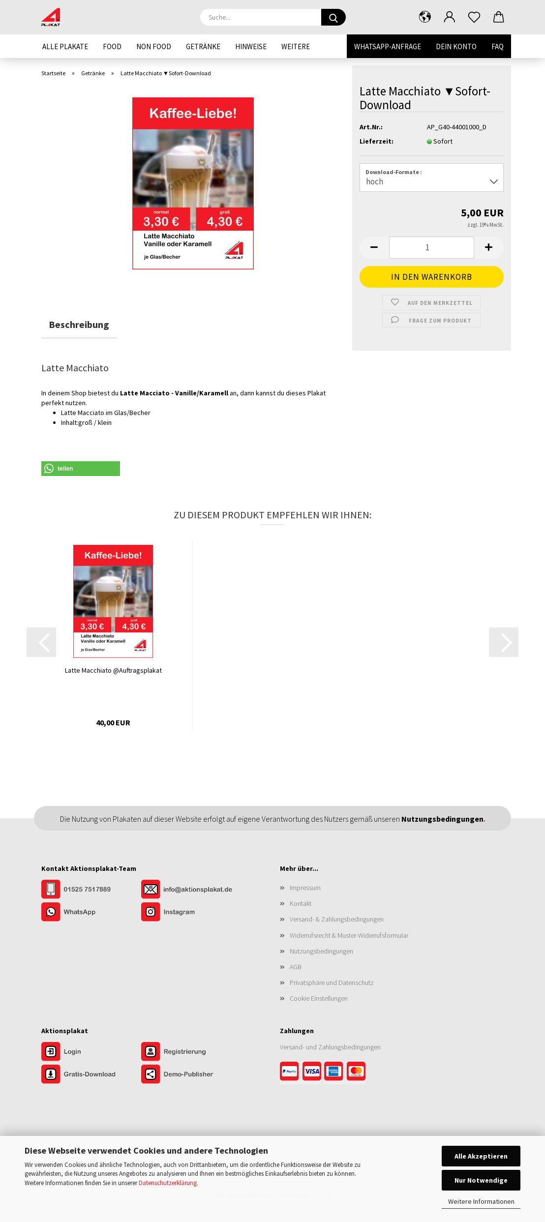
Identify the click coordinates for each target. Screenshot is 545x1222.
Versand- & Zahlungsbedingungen (337, 919)
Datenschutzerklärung (168, 1183)
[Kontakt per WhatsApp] (91, 912)
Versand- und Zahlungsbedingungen (330, 1047)
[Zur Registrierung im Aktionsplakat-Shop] (190, 1052)
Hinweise (251, 46)
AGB (296, 966)
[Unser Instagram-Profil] (190, 912)
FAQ (497, 46)
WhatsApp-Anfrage (387, 46)
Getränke (203, 46)
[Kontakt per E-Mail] (190, 890)
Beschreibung (79, 324)
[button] (425, 17)
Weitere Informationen (481, 1201)
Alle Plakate (65, 46)
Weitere (295, 46)
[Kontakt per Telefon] (91, 890)
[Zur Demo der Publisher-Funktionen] (190, 1075)
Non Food (153, 46)
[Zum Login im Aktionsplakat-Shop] (91, 1052)
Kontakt (300, 903)
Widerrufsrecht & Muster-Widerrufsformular (349, 935)
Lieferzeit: (377, 141)
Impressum (305, 887)
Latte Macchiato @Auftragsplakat (113, 670)
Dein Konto (456, 46)
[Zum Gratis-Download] (91, 1075)
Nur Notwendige (481, 1180)
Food (112, 46)
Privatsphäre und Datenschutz (332, 982)
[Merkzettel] (474, 17)
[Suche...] (333, 17)
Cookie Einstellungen (319, 998)
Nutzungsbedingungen (321, 951)
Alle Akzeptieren (481, 1156)
